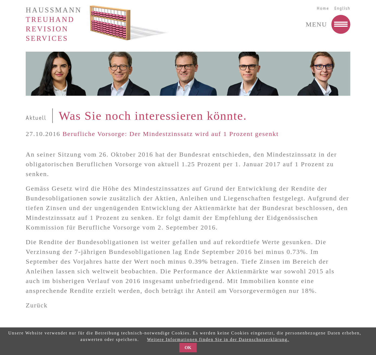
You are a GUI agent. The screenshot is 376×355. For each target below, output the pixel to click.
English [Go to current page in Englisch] (342, 8)
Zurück (37, 305)
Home (323, 8)
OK (188, 347)
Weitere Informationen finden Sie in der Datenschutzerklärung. (218, 339)
